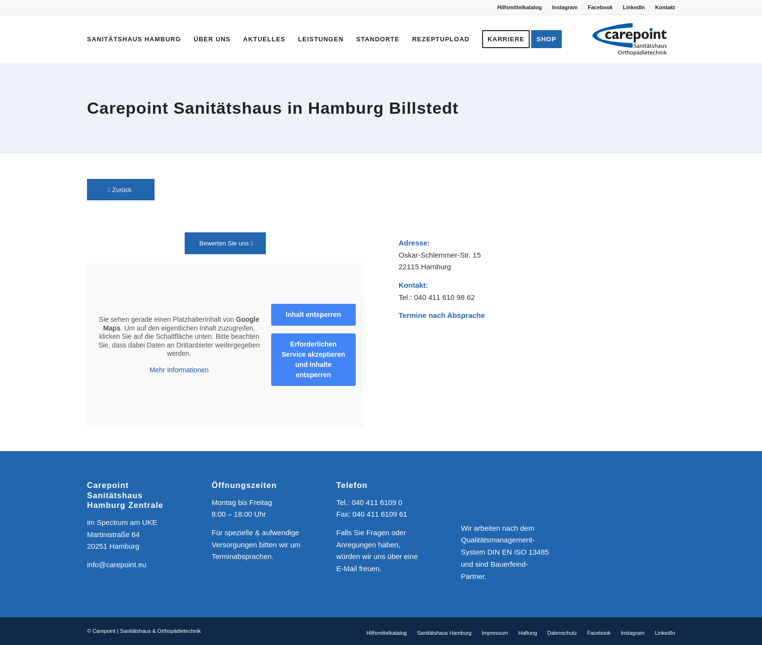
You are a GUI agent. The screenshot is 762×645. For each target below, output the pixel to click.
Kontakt (665, 7)
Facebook (600, 7)
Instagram (565, 7)
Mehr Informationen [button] (179, 369)
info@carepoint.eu (116, 564)
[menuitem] (519, 7)
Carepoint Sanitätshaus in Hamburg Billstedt (273, 108)
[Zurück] (121, 190)
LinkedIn (634, 7)
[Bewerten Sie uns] (225, 243)
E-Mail (346, 568)
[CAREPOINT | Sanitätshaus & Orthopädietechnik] (630, 39)
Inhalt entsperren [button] (313, 314)
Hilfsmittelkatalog (519, 7)
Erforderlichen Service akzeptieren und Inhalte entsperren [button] (314, 359)
